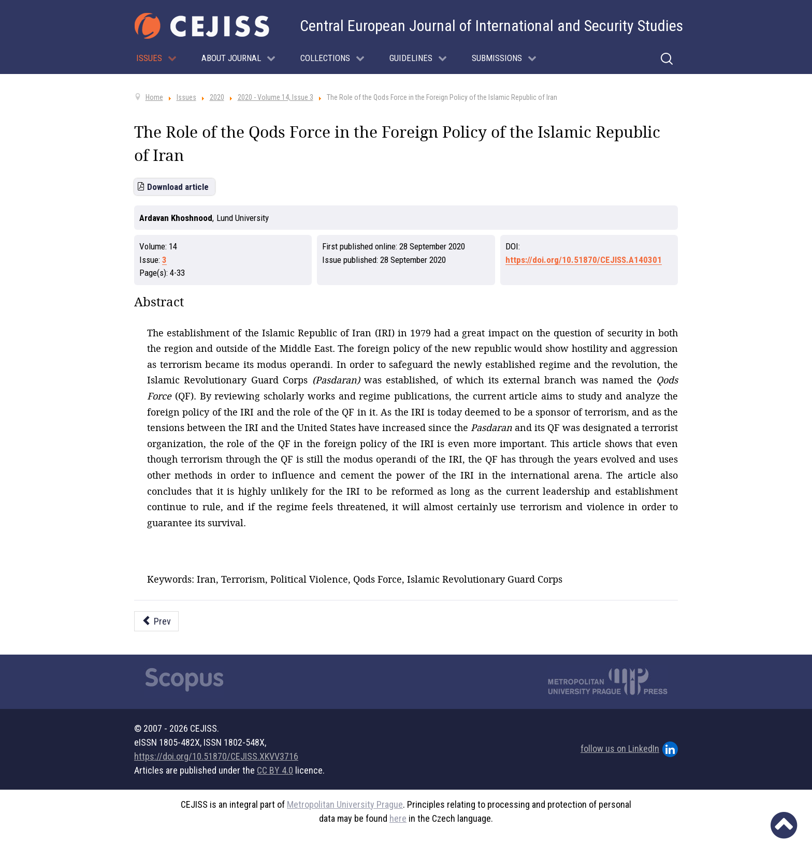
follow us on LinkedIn (629, 749)
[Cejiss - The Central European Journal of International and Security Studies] (202, 26)
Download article (178, 187)
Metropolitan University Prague (345, 804)
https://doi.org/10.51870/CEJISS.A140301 (583, 260)
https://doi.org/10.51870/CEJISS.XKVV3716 (216, 756)
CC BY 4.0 (275, 770)
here (398, 818)
